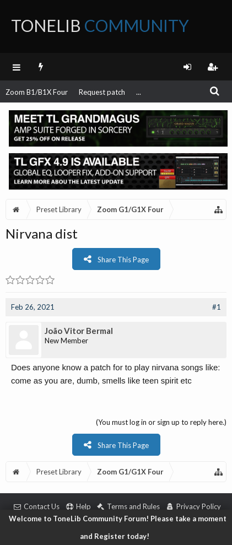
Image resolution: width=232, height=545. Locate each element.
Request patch (102, 92)
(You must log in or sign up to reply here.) (161, 422)
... (138, 92)
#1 (216, 307)
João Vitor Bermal (79, 331)
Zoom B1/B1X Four (37, 92)
